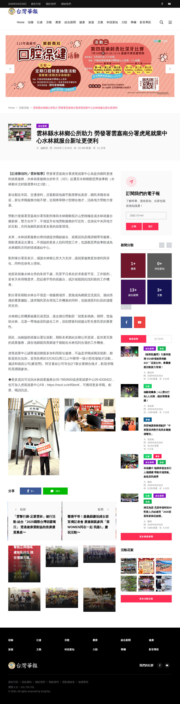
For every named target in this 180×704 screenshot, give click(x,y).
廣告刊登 (36, 3)
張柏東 (150, 406)
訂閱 (134, 226)
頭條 (31, 22)
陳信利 (59, 587)
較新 (19, 509)
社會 (40, 22)
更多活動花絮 (146, 599)
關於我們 (51, 3)
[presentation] (10, 68)
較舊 (104, 509)
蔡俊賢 (96, 591)
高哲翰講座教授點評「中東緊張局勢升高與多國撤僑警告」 (157, 429)
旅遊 (91, 22)
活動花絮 (24, 107)
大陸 (124, 22)
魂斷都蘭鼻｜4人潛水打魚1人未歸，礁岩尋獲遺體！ (157, 396)
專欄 (133, 22)
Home (20, 22)
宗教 (49, 22)
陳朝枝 (59, 546)
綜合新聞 (70, 22)
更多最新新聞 (146, 536)
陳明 (149, 482)
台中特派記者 (25, 562)
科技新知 (112, 22)
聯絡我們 (66, 3)
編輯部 (44, 148)
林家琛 (21, 590)
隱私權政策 (68, 682)
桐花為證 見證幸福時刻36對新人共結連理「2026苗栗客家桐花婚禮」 (158, 511)
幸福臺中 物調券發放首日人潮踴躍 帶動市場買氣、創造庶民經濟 (157, 472)
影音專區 (145, 22)
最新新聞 (133, 339)
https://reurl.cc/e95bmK (63, 385)
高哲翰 (150, 439)
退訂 (150, 226)
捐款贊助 (27, 682)
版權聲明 (83, 682)
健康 (82, 22)
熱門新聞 (158, 339)
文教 (100, 22)
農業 (58, 22)
